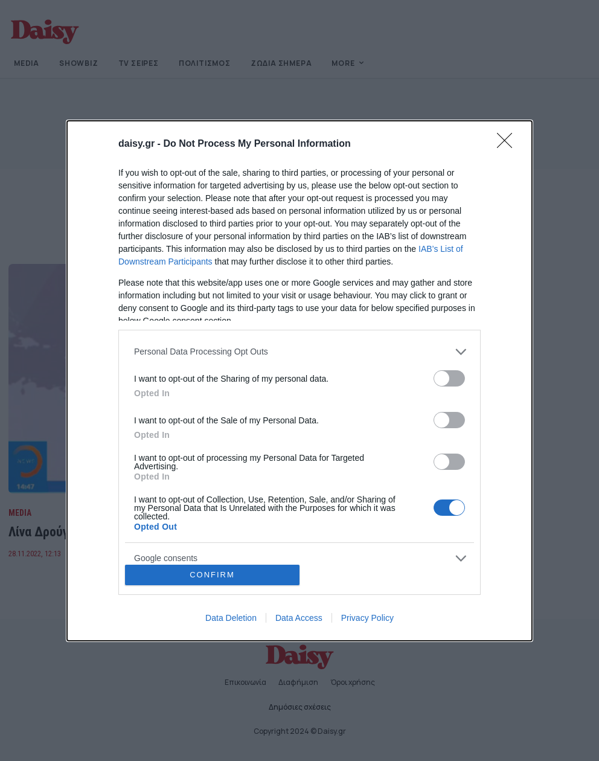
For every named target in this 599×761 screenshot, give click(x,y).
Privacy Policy (367, 618)
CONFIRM (212, 574)
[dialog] (299, 381)
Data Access (298, 618)
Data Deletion (231, 618)
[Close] (508, 144)
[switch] (449, 378)
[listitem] (299, 351)
